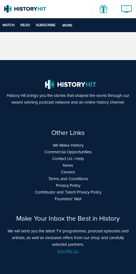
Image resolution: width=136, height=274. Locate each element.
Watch (9, 25)
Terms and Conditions (68, 179)
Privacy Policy (68, 185)
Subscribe (46, 25)
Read (25, 25)
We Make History (68, 145)
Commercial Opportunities (68, 152)
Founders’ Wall (68, 199)
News (68, 165)
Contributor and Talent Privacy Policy (68, 192)
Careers (68, 172)
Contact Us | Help (68, 159)
